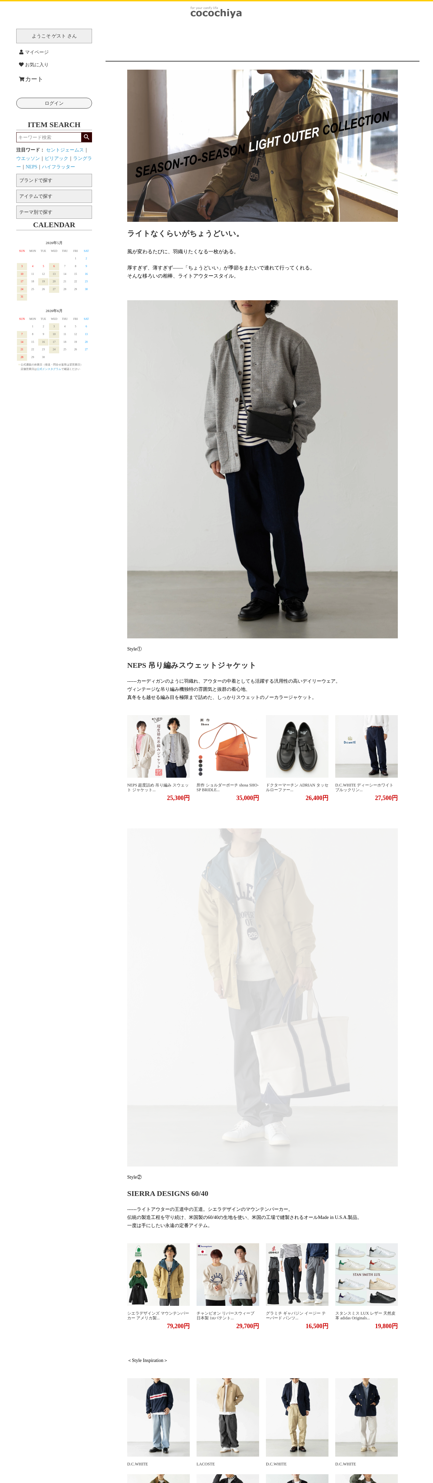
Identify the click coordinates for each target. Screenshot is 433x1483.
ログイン (54, 103)
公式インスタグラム (49, 369)
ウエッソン (28, 158)
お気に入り (34, 64)
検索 (86, 137)
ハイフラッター (58, 166)
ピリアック (56, 158)
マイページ (34, 52)
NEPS (31, 166)
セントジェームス (65, 149)
